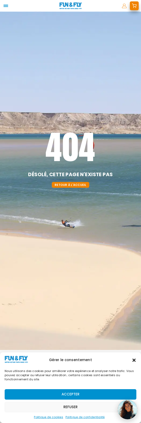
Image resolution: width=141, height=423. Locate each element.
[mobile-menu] (6, 6)
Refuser (70, 406)
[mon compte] (124, 6)
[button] (134, 360)
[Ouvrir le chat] (127, 409)
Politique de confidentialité (85, 417)
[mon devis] (134, 5)
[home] (70, 6)
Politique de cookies (48, 417)
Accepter (70, 394)
